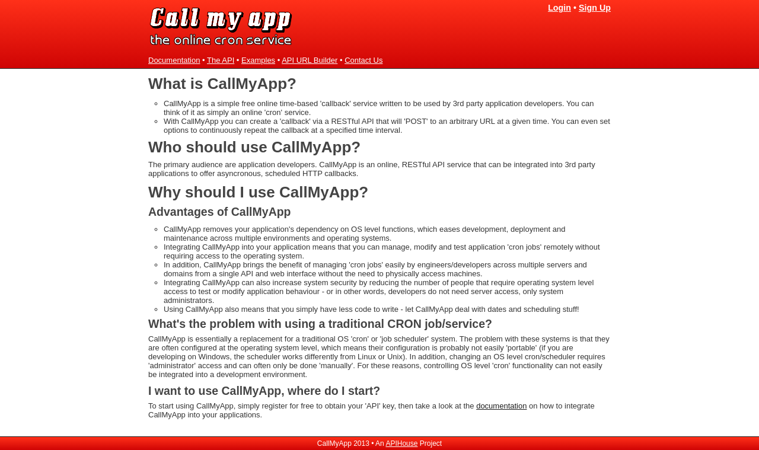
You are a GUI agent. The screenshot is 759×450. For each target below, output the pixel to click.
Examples (258, 60)
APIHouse (401, 443)
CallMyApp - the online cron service (221, 26)
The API (220, 60)
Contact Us (363, 60)
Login (559, 7)
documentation (501, 405)
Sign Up (595, 7)
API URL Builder (309, 60)
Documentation (174, 60)
